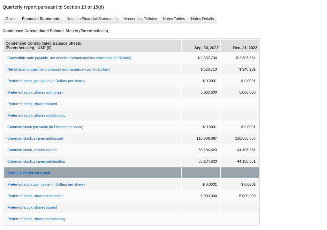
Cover (9, 19)
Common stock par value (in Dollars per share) (45, 127)
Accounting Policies (138, 19)
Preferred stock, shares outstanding (36, 115)
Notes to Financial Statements (90, 19)
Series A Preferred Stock (28, 173)
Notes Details (201, 19)
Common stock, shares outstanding (36, 161)
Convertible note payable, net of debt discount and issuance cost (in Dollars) (69, 58)
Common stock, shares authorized (35, 138)
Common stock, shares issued (32, 150)
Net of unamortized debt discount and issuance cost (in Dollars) (58, 69)
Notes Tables (172, 19)
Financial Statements (39, 19)
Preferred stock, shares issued (32, 104)
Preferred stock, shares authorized (35, 92)
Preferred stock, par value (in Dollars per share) (46, 81)
